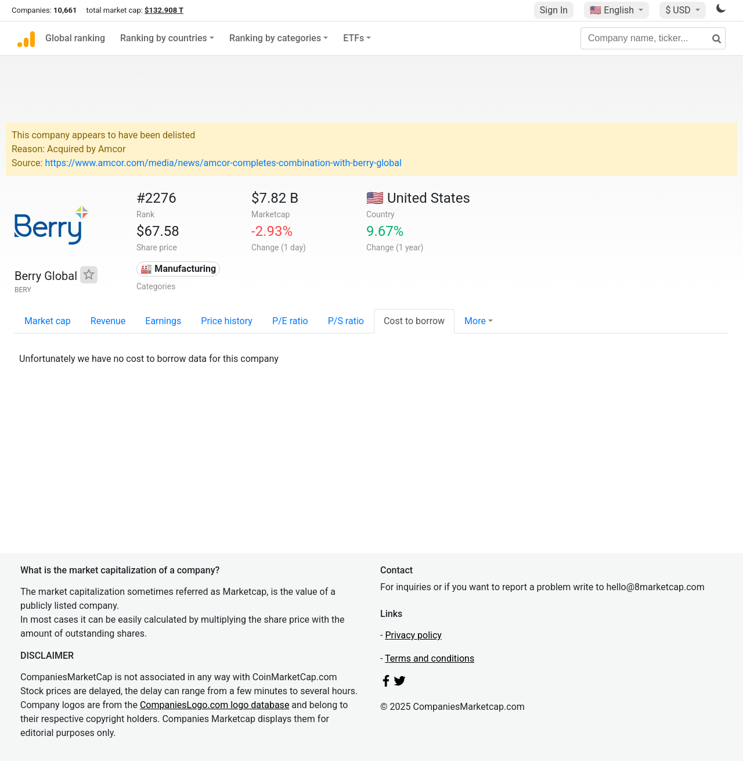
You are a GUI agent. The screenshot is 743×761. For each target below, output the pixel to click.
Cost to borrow (414, 320)
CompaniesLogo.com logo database (214, 704)
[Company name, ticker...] (653, 38)
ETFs (353, 38)
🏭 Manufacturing (178, 268)
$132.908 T (164, 10)
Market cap (47, 320)
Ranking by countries (163, 38)
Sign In (554, 10)
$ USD (678, 10)
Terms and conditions (429, 658)
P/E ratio (290, 320)
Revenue (108, 320)
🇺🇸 (613, 10)
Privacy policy (413, 635)
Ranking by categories (275, 38)
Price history (227, 320)
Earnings (163, 320)
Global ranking (75, 38)
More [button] (475, 320)
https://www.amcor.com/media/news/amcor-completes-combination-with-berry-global (223, 162)
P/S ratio (346, 320)
